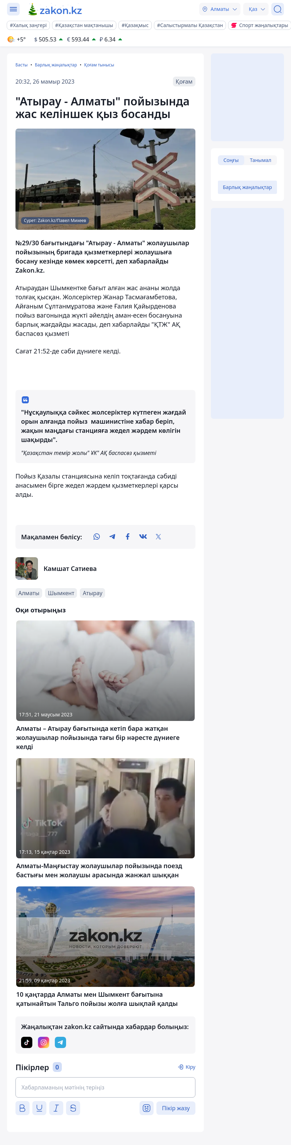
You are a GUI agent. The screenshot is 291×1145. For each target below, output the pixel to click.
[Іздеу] (277, 9)
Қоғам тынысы (99, 65)
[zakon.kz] (55, 9)
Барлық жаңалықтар (56, 65)
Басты (21, 65)
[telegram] (112, 537)
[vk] (143, 537)
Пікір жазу (176, 1108)
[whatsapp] (96, 537)
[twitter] (158, 537)
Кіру (190, 1066)
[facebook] (127, 537)
